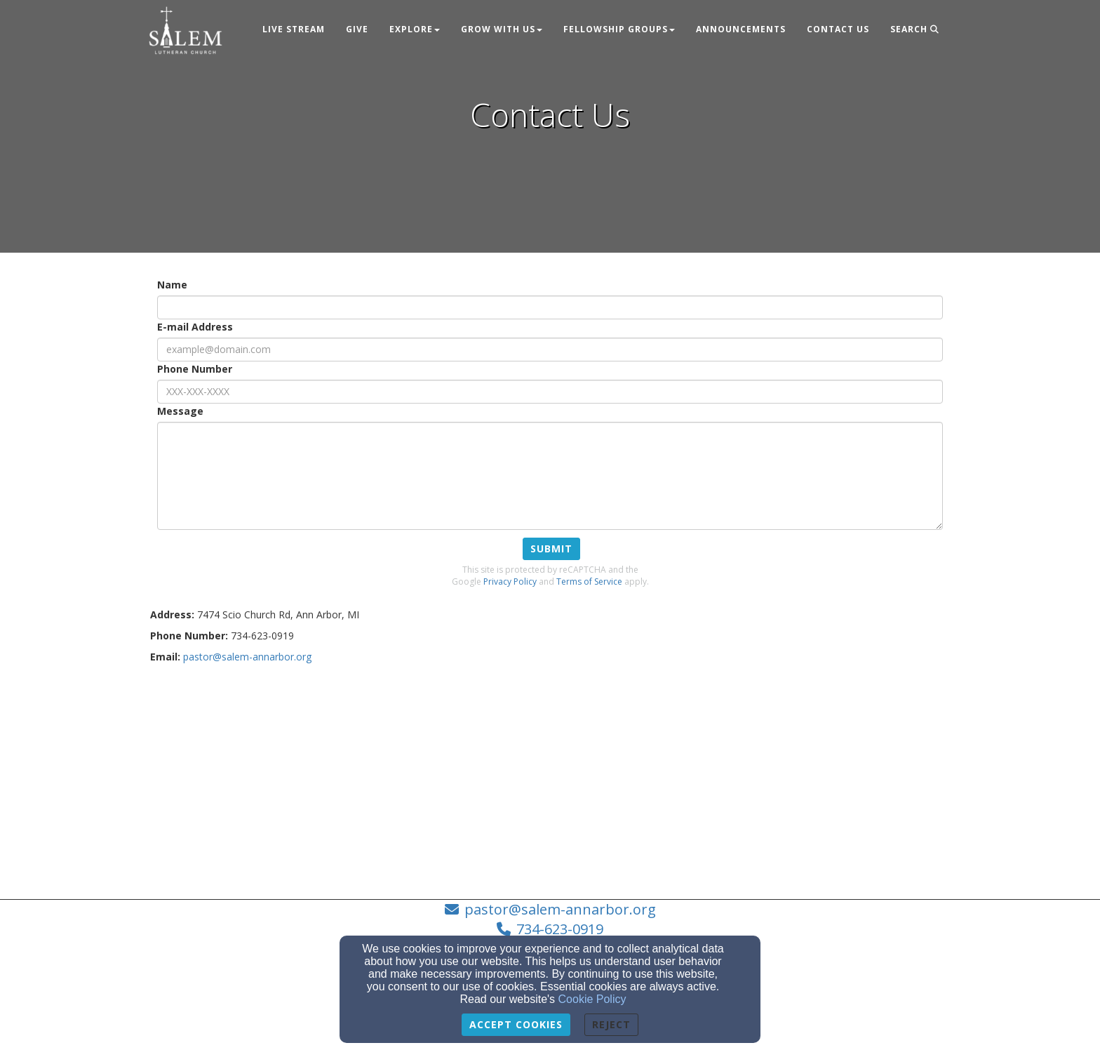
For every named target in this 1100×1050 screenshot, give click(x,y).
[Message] (550, 476)
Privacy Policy (510, 581)
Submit (551, 548)
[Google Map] (550, 776)
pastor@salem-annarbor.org (560, 909)
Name (172, 284)
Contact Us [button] (838, 29)
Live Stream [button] (293, 29)
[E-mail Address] (550, 349)
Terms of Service (589, 581)
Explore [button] (414, 29)
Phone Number (194, 369)
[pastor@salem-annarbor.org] (247, 656)
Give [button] (357, 29)
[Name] (550, 307)
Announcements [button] (741, 29)
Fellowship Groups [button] (619, 29)
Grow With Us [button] (501, 29)
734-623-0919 (559, 928)
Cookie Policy (592, 999)
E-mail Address (195, 326)
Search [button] (914, 29)
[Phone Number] (550, 392)
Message (180, 411)
